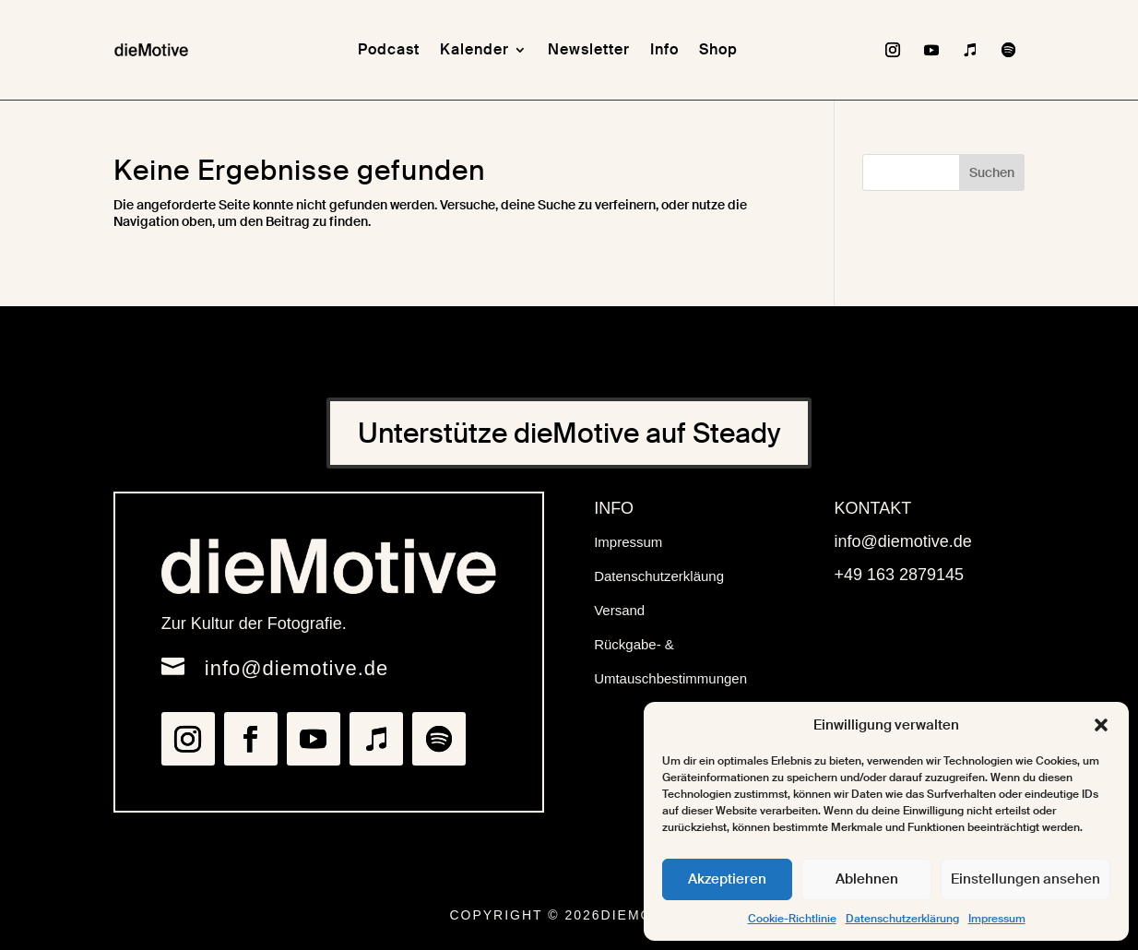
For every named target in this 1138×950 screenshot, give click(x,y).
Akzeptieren (727, 879)
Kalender (474, 49)
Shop (718, 49)
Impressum (996, 918)
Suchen (991, 172)
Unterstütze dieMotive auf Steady (569, 433)
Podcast (389, 49)
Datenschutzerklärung (902, 918)
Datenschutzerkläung (659, 576)
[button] (1101, 725)
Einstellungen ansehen (1025, 879)
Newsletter (589, 49)
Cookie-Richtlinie (792, 918)
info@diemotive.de (297, 668)
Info (664, 49)
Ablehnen (867, 879)
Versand (619, 610)
